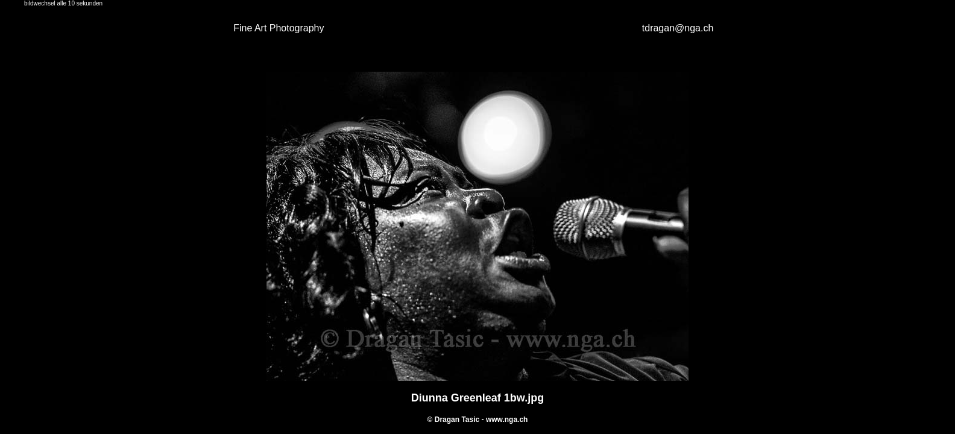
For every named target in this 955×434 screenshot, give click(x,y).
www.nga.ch (507, 419)
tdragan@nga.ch (678, 28)
